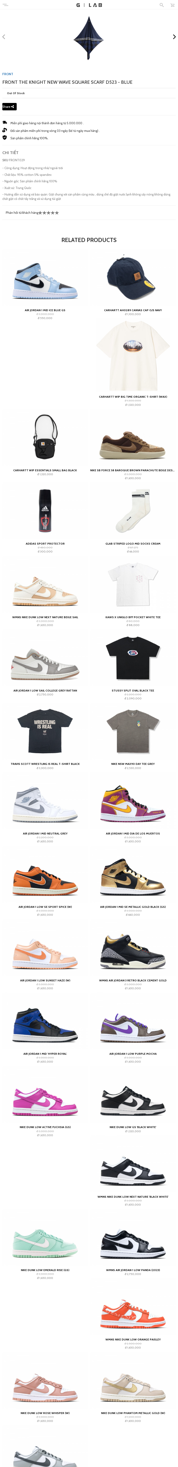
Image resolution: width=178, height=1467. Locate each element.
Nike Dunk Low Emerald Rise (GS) (45, 1270)
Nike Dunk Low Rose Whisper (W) (45, 1413)
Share (8, 107)
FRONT (7, 74)
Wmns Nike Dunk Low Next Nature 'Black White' (133, 1196)
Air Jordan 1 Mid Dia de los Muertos (133, 833)
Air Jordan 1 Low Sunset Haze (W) (45, 980)
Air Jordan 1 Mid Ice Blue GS (45, 310)
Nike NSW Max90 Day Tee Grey (133, 764)
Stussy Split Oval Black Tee (133, 690)
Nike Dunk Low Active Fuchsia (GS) (45, 1127)
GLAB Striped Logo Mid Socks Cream (132, 543)
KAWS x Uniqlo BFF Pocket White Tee (133, 617)
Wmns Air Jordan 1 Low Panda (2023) (133, 1270)
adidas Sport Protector (45, 543)
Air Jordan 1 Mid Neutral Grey (45, 833)
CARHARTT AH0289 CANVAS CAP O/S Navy (133, 310)
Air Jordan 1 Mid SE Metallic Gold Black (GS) (133, 907)
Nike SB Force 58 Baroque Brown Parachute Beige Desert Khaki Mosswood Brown (133, 470)
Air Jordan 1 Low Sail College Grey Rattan (45, 690)
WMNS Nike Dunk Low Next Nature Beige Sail (45, 617)
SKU (5, 160)
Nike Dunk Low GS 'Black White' (133, 1127)
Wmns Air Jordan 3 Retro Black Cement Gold (133, 980)
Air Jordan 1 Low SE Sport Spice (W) (45, 907)
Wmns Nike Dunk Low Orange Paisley (133, 1339)
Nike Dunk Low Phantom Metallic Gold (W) (133, 1413)
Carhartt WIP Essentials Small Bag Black (45, 470)
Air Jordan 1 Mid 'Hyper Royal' (45, 1053)
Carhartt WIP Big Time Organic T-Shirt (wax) (133, 396)
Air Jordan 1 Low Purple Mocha (133, 1053)
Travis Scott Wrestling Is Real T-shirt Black (45, 764)
